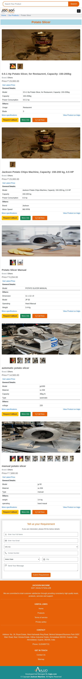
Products (40, 613)
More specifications (9, 115)
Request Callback (10, 120)
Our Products (13, 15)
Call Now (39, 120)
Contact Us (41, 655)
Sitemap (41, 659)
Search (74, 4)
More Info (25, 120)
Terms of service (41, 617)
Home (3, 15)
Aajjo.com (52, 674)
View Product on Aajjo (71, 115)
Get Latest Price (8, 85)
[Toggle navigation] (79, 11)
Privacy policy (41, 622)
